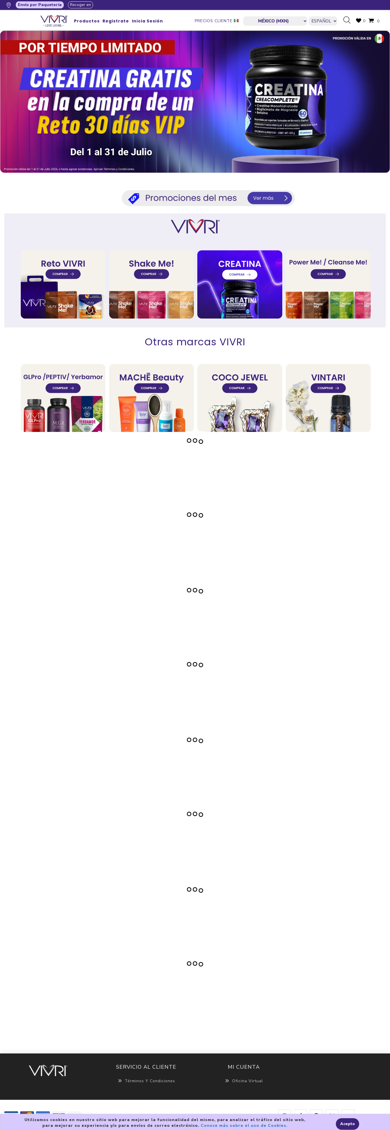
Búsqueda (349, 20)
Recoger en (80, 4)
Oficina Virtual (244, 1081)
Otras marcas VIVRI (195, 342)
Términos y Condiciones (146, 1081)
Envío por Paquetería (40, 4)
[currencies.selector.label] (275, 21)
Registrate (116, 21)
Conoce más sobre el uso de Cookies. (244, 1125)
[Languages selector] (323, 21)
